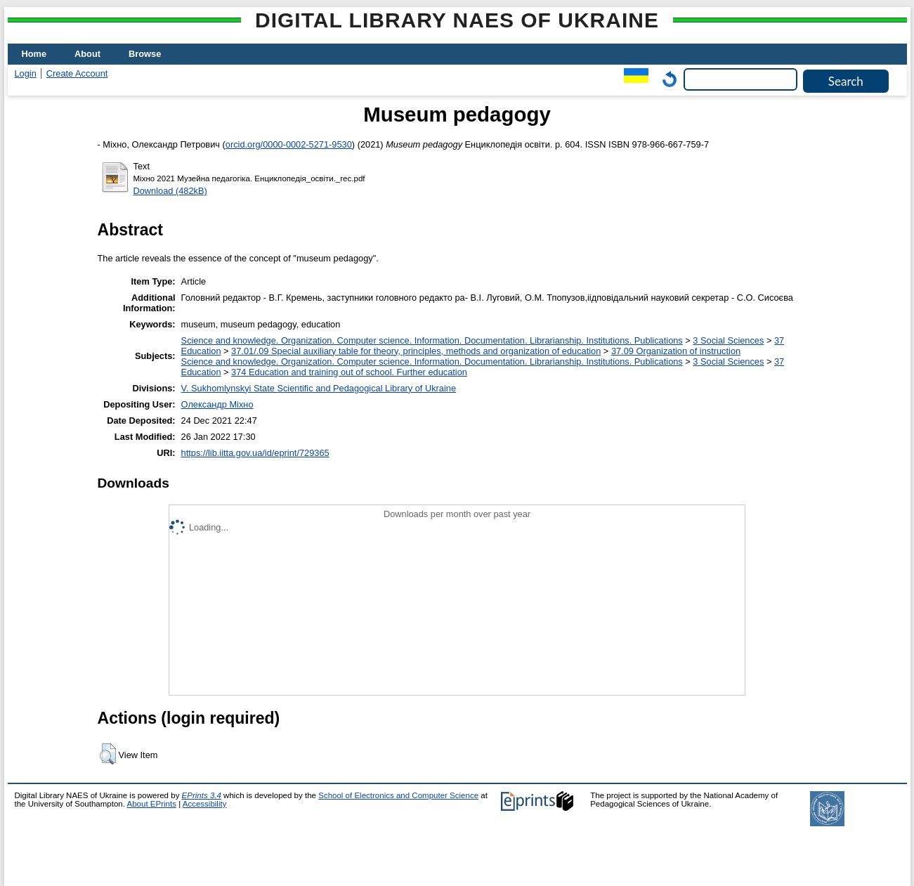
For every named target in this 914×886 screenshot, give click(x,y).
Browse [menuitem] (145, 53)
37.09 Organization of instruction (675, 351)
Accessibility (205, 804)
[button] (108, 753)
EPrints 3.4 (201, 795)
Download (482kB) (170, 190)
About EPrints (151, 804)
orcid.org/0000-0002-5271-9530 (289, 144)
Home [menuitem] (34, 53)
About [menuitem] (87, 53)
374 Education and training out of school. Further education (349, 372)
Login (26, 73)
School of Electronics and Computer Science (398, 795)
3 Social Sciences (728, 340)
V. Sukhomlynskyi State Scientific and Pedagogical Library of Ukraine (318, 388)
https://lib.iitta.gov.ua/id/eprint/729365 (255, 453)
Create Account (77, 73)
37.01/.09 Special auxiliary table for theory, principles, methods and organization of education (416, 351)
